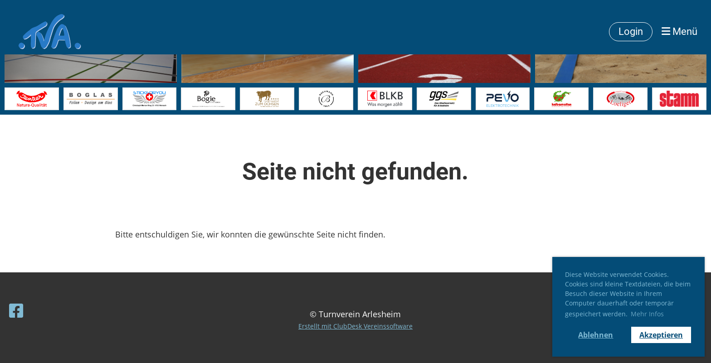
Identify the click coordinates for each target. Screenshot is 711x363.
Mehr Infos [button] (647, 314)
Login (630, 31)
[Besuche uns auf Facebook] (16, 311)
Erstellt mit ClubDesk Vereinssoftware (355, 326)
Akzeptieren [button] (661, 335)
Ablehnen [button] (595, 335)
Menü (679, 31)
